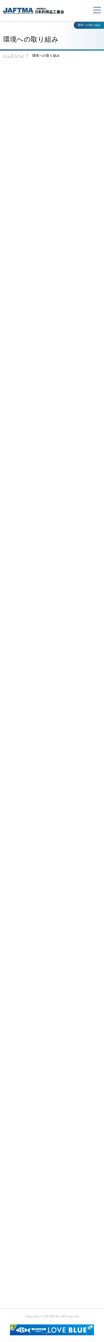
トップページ (13, 56)
